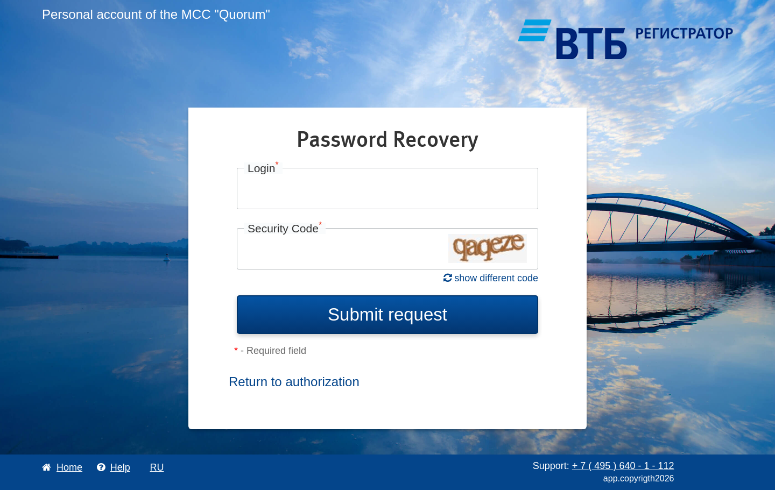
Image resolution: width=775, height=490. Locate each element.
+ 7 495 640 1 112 (623, 465)
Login (263, 168)
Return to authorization (294, 381)
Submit (387, 314)
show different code (490, 278)
